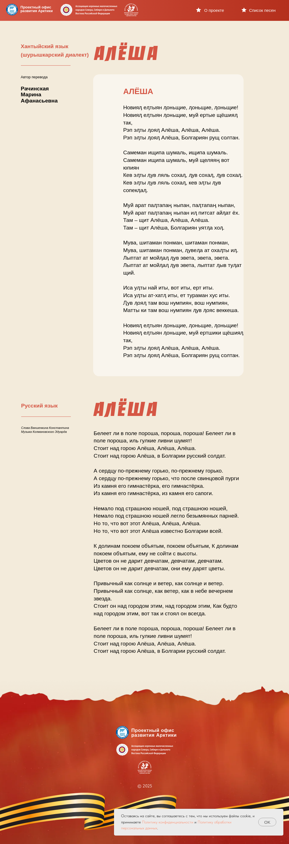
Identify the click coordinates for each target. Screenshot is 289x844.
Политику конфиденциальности (167, 822)
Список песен (262, 10)
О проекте (214, 10)
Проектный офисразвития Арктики (37, 9)
